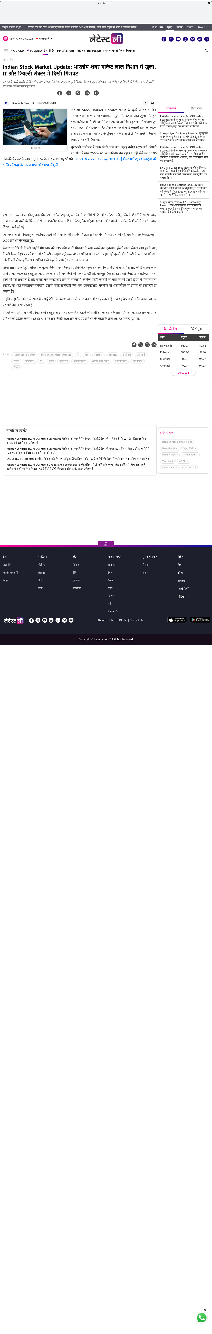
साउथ (40, 588)
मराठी (179, 27)
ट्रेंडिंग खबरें (196, 108)
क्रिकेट (76, 565)
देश (45, 50)
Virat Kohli (168, 461)
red (87, 355)
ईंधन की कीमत (171, 329)
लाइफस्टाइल (94, 50)
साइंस (145, 572)
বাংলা (190, 27)
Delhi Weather (170, 455)
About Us (103, 620)
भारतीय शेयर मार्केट (100, 361)
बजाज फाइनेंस (80, 361)
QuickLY (18, 50)
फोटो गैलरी (118, 50)
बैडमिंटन (77, 588)
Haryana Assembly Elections (177, 442)
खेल (71, 50)
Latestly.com (101, 639)
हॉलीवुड (41, 572)
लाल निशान (137, 361)
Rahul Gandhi (169, 468)
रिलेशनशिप (113, 611)
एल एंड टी (141, 355)
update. (113, 355)
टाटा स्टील (29, 361)
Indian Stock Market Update (56, 355)
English (157, 27)
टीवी (40, 580)
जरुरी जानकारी (10, 572)
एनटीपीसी (127, 355)
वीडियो (181, 597)
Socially (34, 50)
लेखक (146, 565)
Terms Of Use (119, 620)
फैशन (110, 580)
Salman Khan (189, 468)
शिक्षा (5, 580)
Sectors (98, 355)
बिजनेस (130, 50)
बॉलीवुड (41, 565)
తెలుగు (202, 27)
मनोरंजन (80, 50)
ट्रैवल (110, 572)
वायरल (107, 50)
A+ (152, 103)
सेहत (110, 588)
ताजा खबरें (44, 38)
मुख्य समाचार (150, 557)
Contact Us (136, 620)
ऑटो (65, 50)
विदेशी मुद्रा (196, 329)
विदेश (52, 50)
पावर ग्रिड (64, 361)
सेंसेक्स (17, 368)
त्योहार (111, 596)
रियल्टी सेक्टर (121, 361)
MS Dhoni (184, 461)
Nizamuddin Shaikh (21, 103)
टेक (59, 50)
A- (146, 103)
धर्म (109, 604)
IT (78, 355)
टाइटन (16, 361)
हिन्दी (169, 27)
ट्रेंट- (41, 361)
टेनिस (75, 572)
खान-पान (112, 565)
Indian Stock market (24, 355)
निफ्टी (51, 361)
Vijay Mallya (190, 448)
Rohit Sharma (190, 455)
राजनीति (7, 565)
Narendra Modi (170, 448)
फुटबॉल (76, 580)
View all (183, 373)
